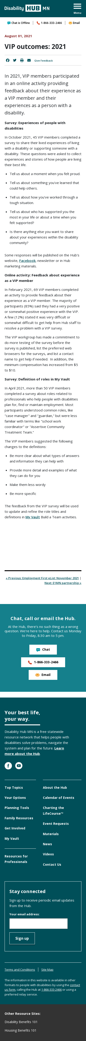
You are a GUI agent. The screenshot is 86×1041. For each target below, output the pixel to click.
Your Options (15, 797)
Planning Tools (17, 808)
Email (74, 23)
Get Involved (15, 828)
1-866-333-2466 (49, 23)
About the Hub (55, 787)
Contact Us (52, 864)
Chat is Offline (18, 23)
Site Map (47, 969)
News (47, 844)
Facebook (27, 260)
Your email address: (24, 914)
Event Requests (56, 823)
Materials (51, 834)
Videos (48, 854)
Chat (43, 649)
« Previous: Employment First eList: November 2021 (42, 578)
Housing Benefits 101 (20, 1030)
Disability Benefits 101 (21, 1022)
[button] (77, 9)
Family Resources (19, 818)
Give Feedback (43, 60)
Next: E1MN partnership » (62, 583)
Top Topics (14, 787)
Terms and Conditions (20, 969)
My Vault (32, 517)
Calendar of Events (58, 797)
